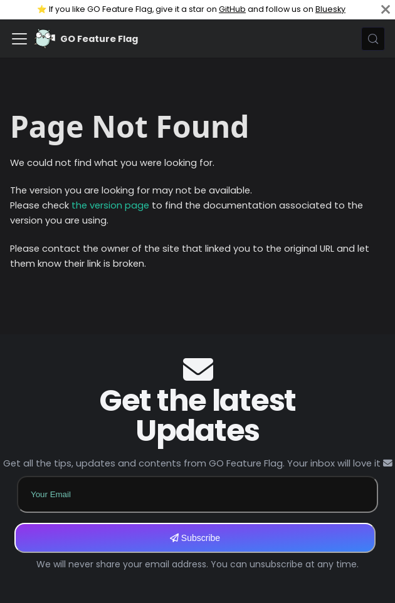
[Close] (385, 9)
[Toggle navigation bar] (19, 38)
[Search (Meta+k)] (373, 39)
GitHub (232, 9)
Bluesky (330, 9)
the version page (110, 205)
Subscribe (195, 538)
